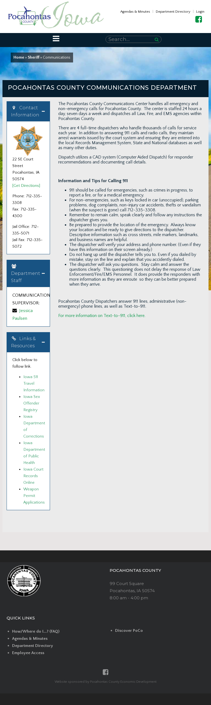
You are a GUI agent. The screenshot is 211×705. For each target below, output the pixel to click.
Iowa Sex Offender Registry (31, 403)
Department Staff (25, 273)
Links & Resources (23, 342)
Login (200, 11)
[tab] (28, 111)
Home (18, 57)
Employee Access (28, 653)
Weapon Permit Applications (34, 496)
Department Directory (173, 11)
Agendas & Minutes (135, 11)
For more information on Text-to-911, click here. (101, 315)
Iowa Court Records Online (33, 476)
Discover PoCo (129, 630)
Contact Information (25, 111)
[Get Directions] (26, 186)
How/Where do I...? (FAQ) (35, 631)
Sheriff (33, 57)
